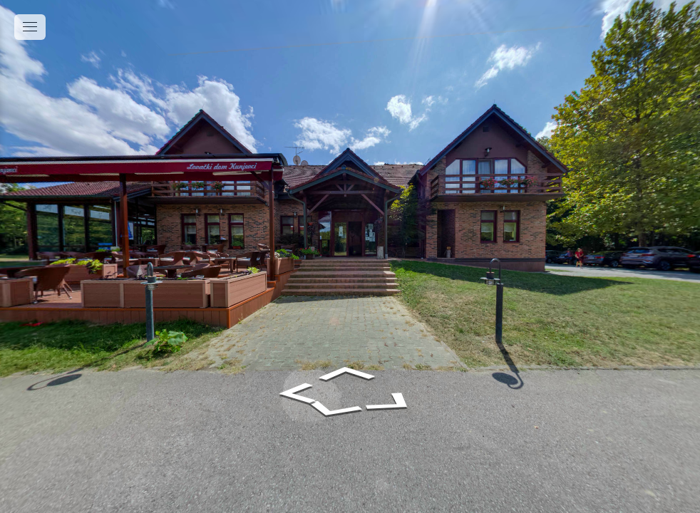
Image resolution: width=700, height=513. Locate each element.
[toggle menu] (30, 27)
